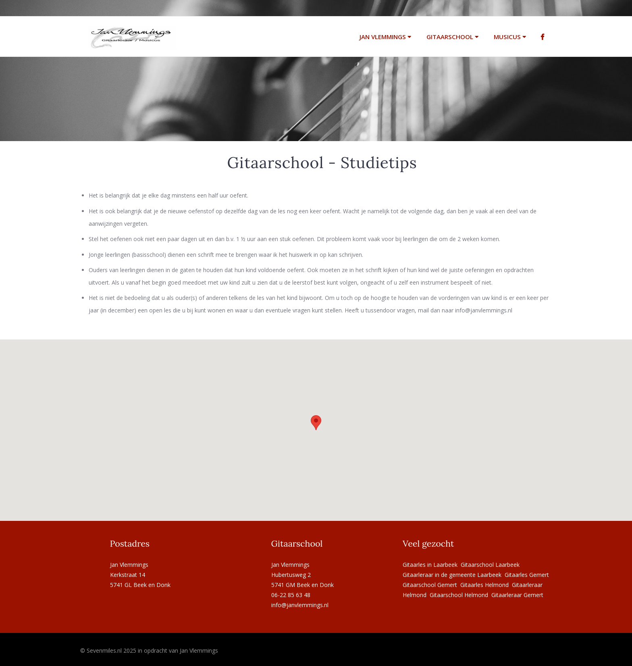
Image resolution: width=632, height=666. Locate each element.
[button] (316, 422)
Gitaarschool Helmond (459, 595)
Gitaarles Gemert (527, 575)
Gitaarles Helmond (484, 585)
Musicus (510, 37)
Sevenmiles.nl (104, 650)
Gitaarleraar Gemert (517, 595)
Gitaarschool (452, 37)
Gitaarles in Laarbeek (430, 564)
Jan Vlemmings (385, 37)
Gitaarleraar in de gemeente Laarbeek (452, 575)
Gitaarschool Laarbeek (490, 564)
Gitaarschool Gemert (430, 585)
